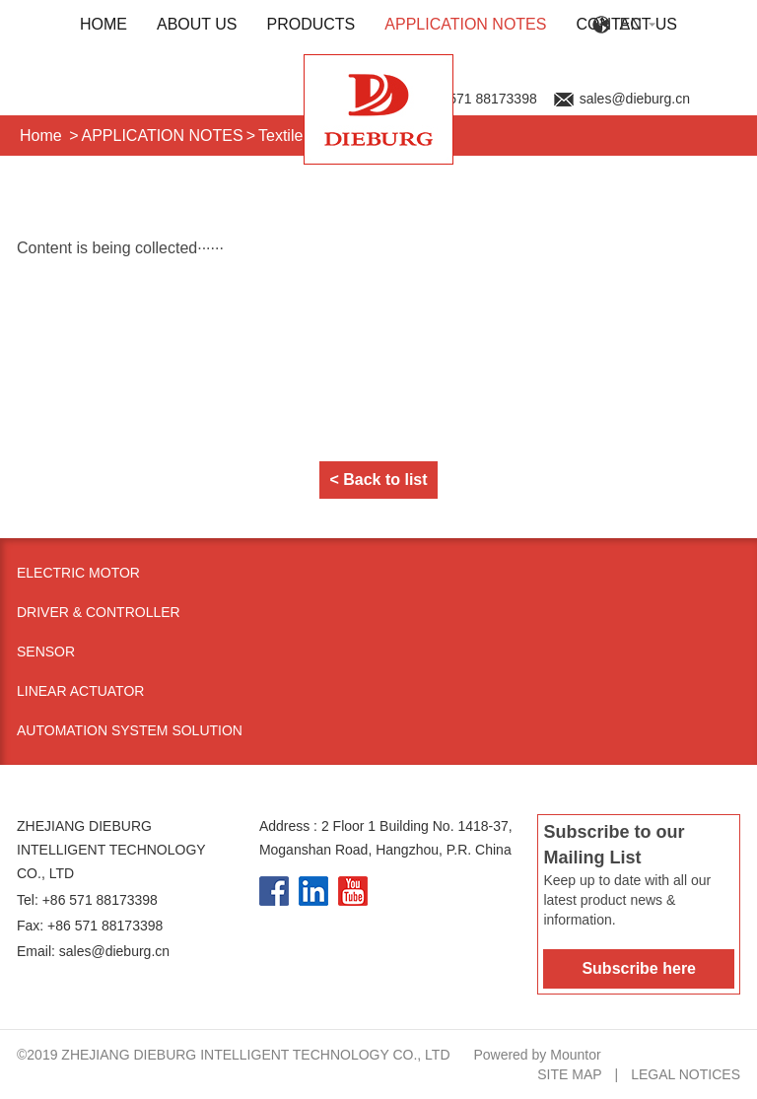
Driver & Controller (98, 612)
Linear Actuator (80, 691)
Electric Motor (78, 573)
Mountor (575, 1055)
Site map (569, 1074)
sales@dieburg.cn (635, 98)
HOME (103, 24)
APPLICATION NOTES (465, 24)
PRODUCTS (311, 24)
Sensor (46, 651)
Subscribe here (639, 968)
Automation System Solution (129, 730)
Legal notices (685, 1074)
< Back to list (378, 479)
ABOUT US (197, 24)
